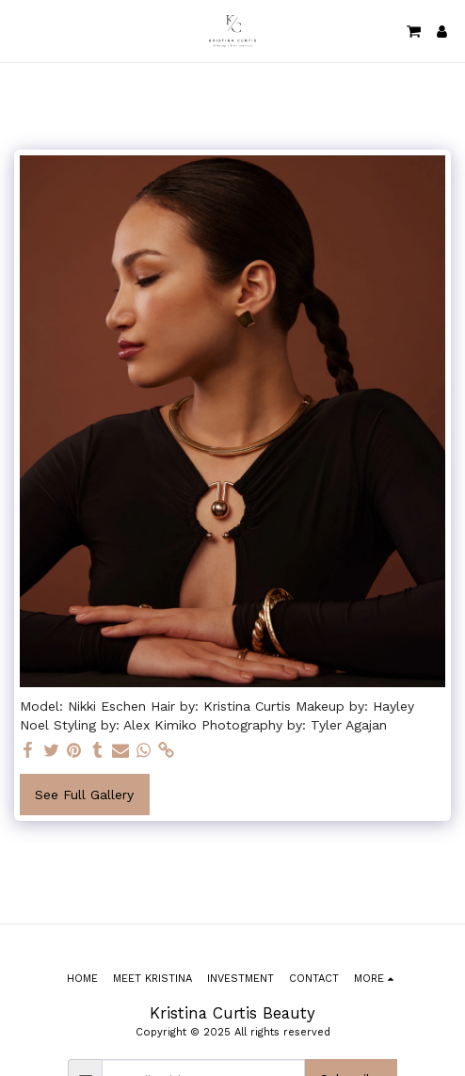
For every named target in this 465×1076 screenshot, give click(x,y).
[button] (21, 31)
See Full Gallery (84, 794)
